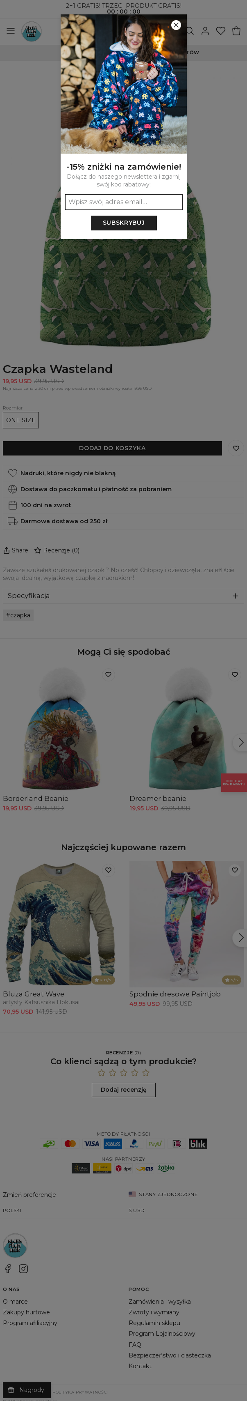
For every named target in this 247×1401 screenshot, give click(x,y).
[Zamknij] (176, 25)
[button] (123, 700)
